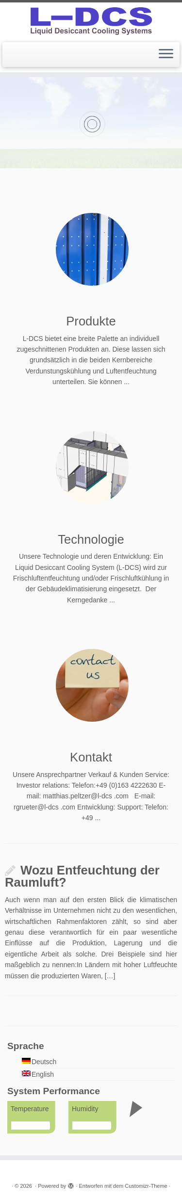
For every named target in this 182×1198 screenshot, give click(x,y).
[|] (91, 21)
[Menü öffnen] (166, 55)
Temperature (30, 1109)
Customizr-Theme (146, 1186)
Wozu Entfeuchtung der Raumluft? (82, 876)
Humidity (85, 1109)
